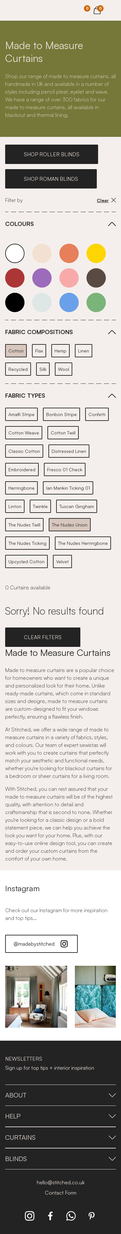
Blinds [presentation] (60, 1159)
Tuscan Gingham (76, 506)
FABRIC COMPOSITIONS (39, 331)
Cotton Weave (23, 432)
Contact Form (60, 1192)
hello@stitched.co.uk (61, 1182)
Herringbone (21, 488)
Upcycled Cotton (26, 561)
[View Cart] (97, 9)
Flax (39, 350)
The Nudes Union (69, 524)
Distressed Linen (69, 451)
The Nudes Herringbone (83, 543)
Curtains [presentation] (60, 1137)
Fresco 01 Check (64, 469)
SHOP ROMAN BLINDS (51, 179)
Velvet (62, 561)
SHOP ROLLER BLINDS (51, 154)
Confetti (97, 414)
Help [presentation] (60, 1116)
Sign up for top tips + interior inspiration (49, 1068)
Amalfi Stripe (21, 414)
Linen (83, 350)
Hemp (60, 350)
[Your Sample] (82, 11)
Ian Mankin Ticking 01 (68, 488)
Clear (106, 200)
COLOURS (19, 223)
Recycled (18, 369)
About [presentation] (60, 1095)
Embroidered (21, 469)
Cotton (16, 350)
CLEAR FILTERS (43, 637)
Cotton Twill (63, 432)
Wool (63, 369)
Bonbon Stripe (61, 414)
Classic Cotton (24, 451)
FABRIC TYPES (25, 395)
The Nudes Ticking (27, 543)
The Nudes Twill (24, 524)
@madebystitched (41, 944)
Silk (42, 369)
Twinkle (40, 506)
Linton (14, 506)
